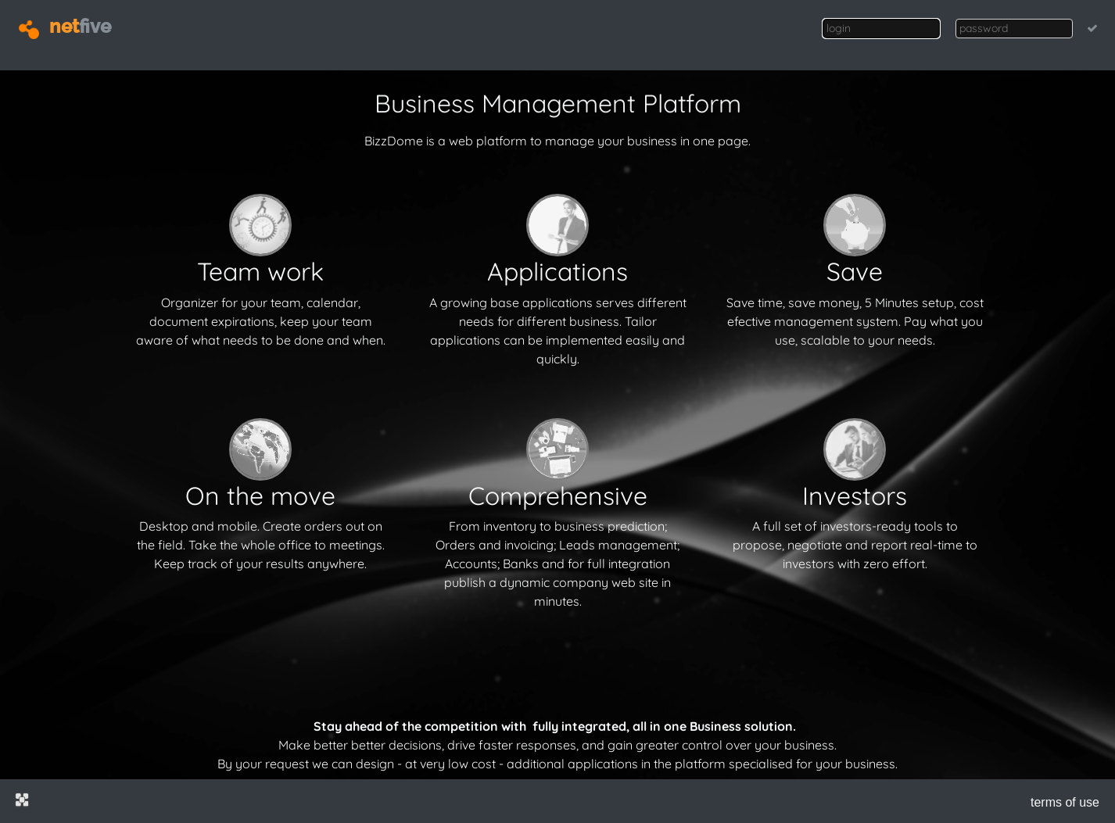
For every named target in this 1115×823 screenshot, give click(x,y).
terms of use (1065, 802)
